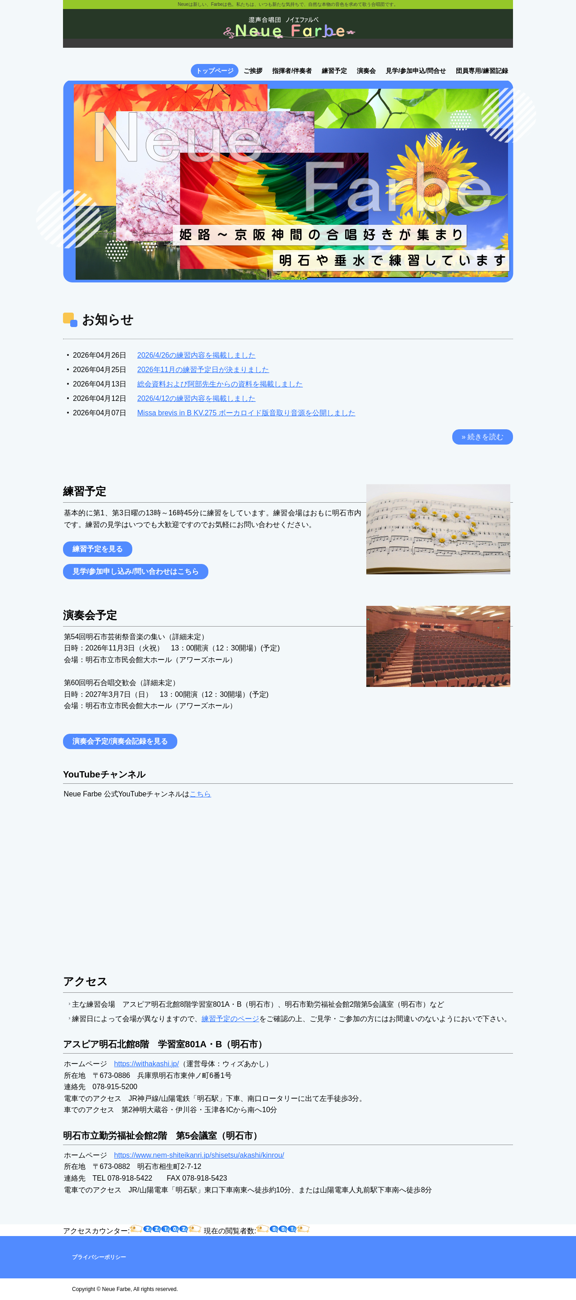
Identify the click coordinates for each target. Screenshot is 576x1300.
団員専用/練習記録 (482, 70)
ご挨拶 (252, 70)
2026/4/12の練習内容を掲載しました (196, 398)
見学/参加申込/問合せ (416, 70)
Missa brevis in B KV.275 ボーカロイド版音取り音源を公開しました (246, 413)
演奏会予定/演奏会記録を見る (120, 741)
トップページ (215, 70)
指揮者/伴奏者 (292, 70)
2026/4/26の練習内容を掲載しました (196, 355)
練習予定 (334, 70)
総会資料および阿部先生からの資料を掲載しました (220, 384)
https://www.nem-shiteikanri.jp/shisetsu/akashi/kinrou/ (199, 1155)
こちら (200, 794)
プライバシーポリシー (99, 1257)
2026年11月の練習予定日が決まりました (203, 369)
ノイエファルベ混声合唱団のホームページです (288, 31)
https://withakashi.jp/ (146, 1064)
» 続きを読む (483, 437)
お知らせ (108, 320)
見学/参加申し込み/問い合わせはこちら (135, 571)
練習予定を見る (97, 549)
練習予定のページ (230, 1019)
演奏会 (366, 70)
